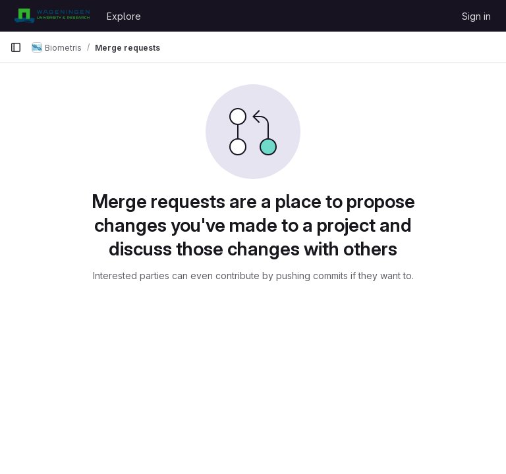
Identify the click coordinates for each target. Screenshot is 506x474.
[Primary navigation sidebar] (15, 47)
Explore (124, 16)
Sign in (476, 16)
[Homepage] (51, 15)
